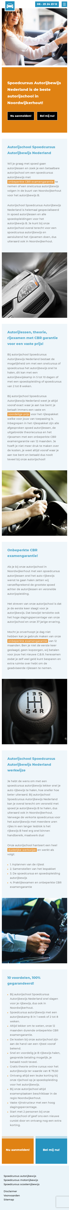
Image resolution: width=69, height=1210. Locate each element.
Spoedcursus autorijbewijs (20, 1175)
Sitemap (9, 1199)
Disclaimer (10, 1191)
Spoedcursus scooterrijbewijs (22, 1184)
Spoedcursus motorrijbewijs (21, 1179)
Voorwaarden (12, 1195)
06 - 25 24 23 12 (47, 4)
